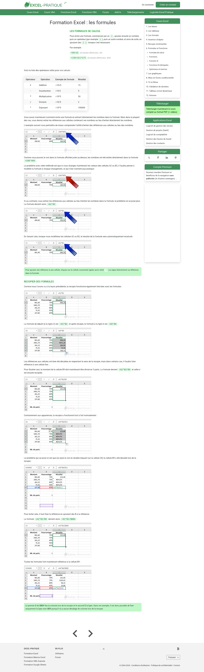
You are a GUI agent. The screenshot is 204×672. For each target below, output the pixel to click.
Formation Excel (31, 653)
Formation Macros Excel (34, 657)
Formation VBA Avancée (34, 661)
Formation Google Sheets (35, 665)
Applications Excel (162, 120)
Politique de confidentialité (161, 665)
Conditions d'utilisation (140, 665)
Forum (106, 12)
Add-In (118, 12)
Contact (177, 665)
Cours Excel (32, 12)
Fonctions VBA (89, 12)
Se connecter (148, 5)
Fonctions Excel (68, 12)
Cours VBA (49, 12)
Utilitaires (59, 653)
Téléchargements (135, 12)
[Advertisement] (162, 223)
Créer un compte (168, 4)
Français (172, 657)
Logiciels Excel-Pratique (161, 12)
